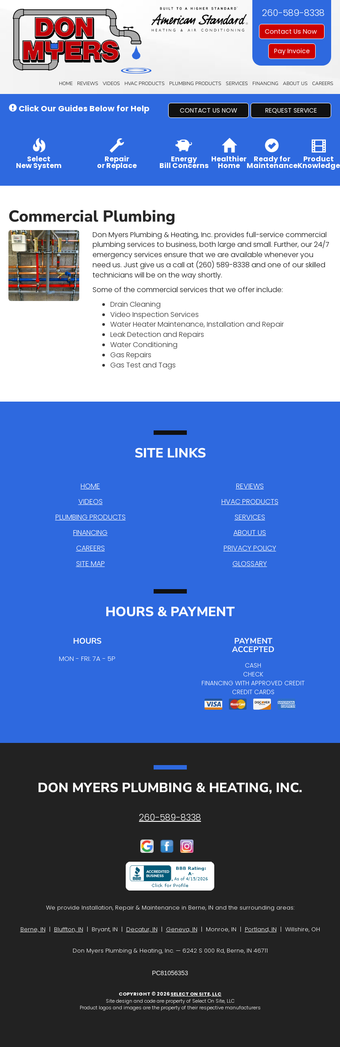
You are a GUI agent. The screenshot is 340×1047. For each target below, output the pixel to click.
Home (66, 83)
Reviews (87, 83)
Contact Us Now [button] (292, 31)
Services (237, 83)
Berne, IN (33, 929)
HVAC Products (144, 83)
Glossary (249, 564)
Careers (322, 83)
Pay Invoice (292, 51)
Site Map (90, 564)
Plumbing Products (195, 83)
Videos (111, 83)
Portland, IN (261, 929)
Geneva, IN (181, 929)
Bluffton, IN (68, 929)
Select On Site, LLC (195, 993)
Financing (265, 83)
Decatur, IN (142, 929)
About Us (295, 83)
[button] (208, 110)
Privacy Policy (250, 548)
